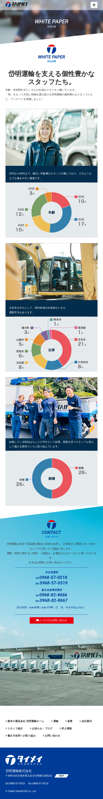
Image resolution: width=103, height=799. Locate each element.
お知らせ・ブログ (42, 728)
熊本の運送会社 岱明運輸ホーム (26, 721)
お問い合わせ (52, 735)
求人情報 (66, 728)
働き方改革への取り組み (22, 735)
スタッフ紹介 (15, 728)
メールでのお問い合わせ (51, 620)
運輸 (55, 721)
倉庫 (69, 721)
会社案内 (87, 721)
